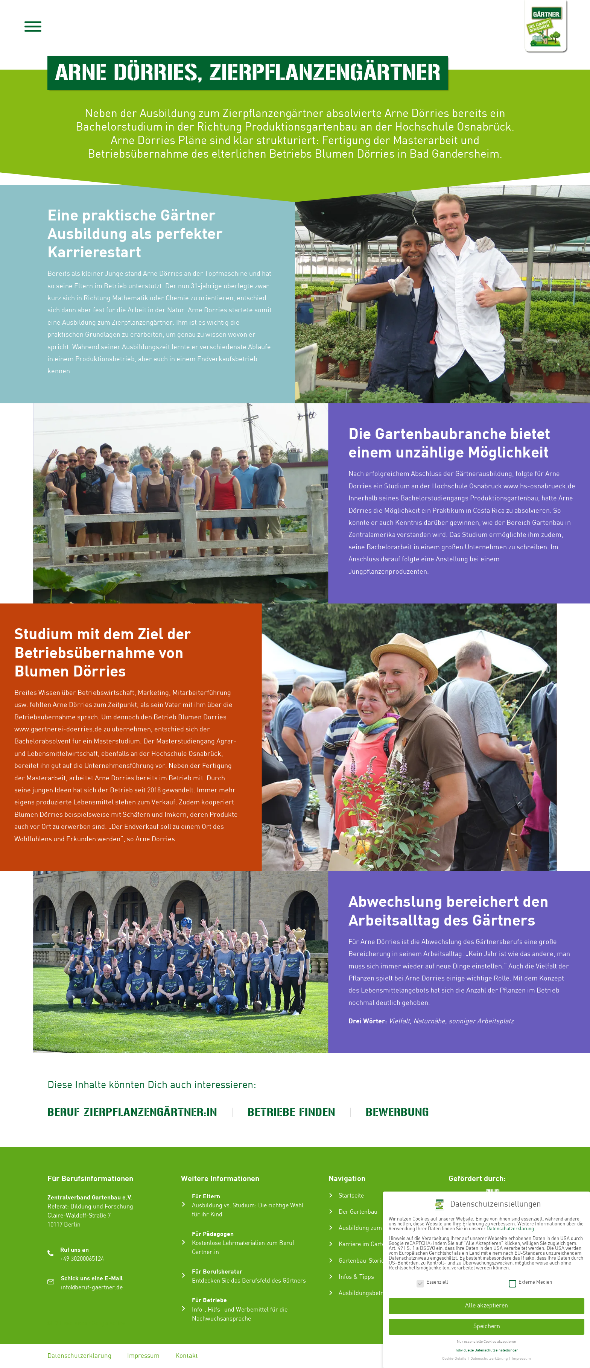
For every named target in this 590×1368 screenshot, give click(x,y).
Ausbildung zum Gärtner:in (375, 1228)
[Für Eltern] (183, 1204)
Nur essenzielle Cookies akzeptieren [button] (486, 1342)
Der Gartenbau (358, 1212)
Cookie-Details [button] (454, 1358)
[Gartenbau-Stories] (330, 1260)
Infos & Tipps (356, 1277)
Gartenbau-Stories (363, 1261)
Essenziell (432, 1282)
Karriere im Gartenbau (368, 1244)
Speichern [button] (486, 1326)
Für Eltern (206, 1196)
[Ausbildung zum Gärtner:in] (330, 1227)
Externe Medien (530, 1282)
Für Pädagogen (213, 1233)
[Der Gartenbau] (330, 1211)
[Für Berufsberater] (183, 1275)
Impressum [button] (521, 1358)
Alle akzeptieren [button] (486, 1306)
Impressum (143, 1356)
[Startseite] (330, 1195)
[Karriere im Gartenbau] (330, 1244)
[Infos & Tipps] (330, 1276)
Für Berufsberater (217, 1271)
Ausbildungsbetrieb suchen (375, 1293)
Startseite (351, 1196)
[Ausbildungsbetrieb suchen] (330, 1292)
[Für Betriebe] (183, 1308)
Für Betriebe (209, 1300)
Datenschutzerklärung (79, 1356)
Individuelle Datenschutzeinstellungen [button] (487, 1350)
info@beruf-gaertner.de (92, 1287)
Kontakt (186, 1356)
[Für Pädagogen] (183, 1242)
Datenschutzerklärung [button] (489, 1358)
